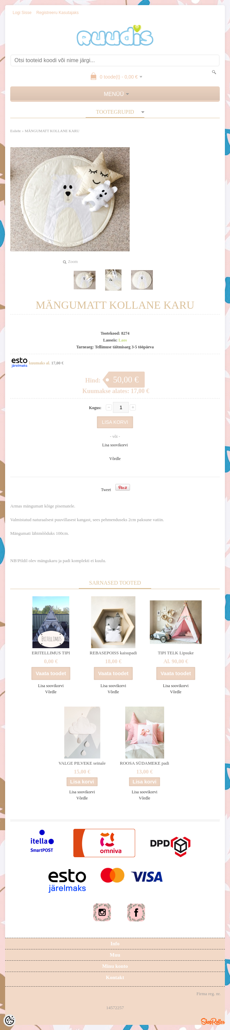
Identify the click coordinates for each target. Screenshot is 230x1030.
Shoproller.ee (213, 1021)
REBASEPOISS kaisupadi (113, 652)
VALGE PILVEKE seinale (82, 763)
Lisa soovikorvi (115, 445)
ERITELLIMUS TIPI (51, 652)
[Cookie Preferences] (9, 1020)
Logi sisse (22, 12)
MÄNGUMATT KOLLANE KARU (52, 131)
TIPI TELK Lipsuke (175, 652)
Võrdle (114, 458)
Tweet (106, 489)
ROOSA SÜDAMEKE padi (144, 763)
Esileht (15, 131)
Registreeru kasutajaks (57, 12)
